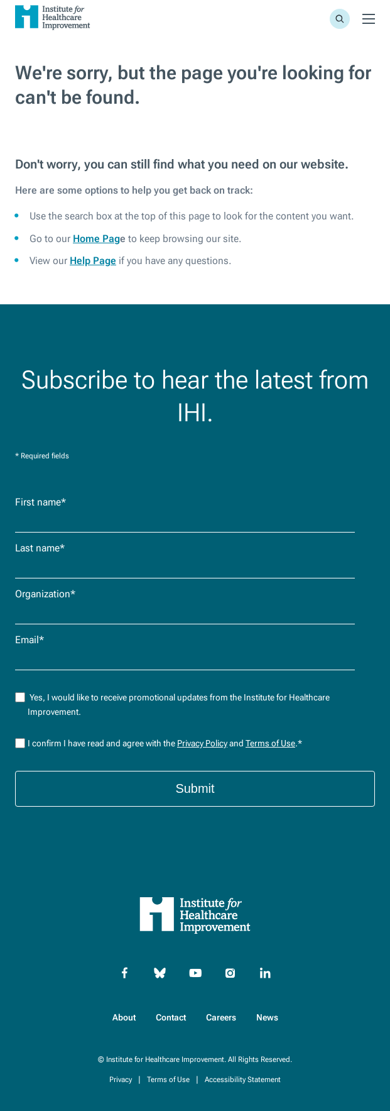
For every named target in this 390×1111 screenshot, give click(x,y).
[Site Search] (340, 19)
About (124, 1017)
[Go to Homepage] (52, 32)
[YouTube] (195, 973)
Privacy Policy (202, 743)
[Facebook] (125, 973)
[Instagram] (230, 973)
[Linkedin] (265, 973)
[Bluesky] (160, 973)
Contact (171, 1017)
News (267, 1017)
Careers (221, 1017)
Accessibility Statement (243, 1079)
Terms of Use (270, 743)
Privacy (120, 1079)
